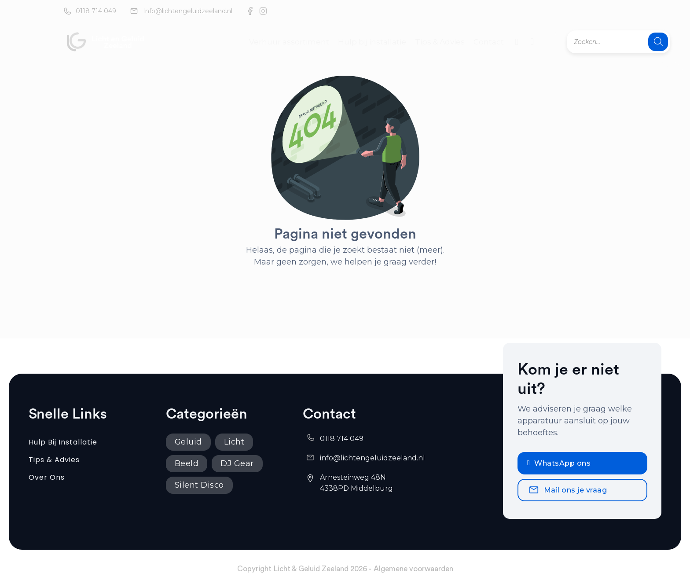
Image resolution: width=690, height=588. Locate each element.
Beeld (187, 463)
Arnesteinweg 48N (354, 477)
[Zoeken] (658, 42)
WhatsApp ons (559, 463)
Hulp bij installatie (372, 41)
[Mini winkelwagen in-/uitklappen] (532, 42)
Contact (488, 41)
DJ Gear (237, 463)
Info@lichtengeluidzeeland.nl (187, 11)
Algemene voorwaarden (413, 569)
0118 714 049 (96, 11)
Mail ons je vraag (567, 490)
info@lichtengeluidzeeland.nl (372, 458)
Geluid (188, 442)
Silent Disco (199, 485)
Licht (234, 442)
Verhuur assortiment (289, 41)
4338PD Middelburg (356, 488)
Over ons (47, 477)
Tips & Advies (440, 41)
